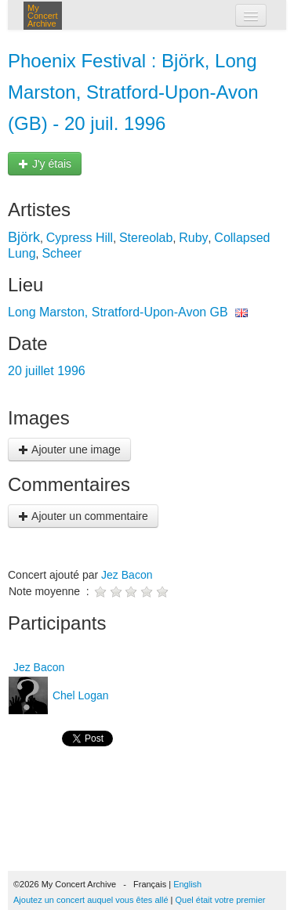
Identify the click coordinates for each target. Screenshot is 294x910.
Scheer (62, 253)
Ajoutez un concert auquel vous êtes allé (91, 900)
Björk (24, 237)
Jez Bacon (126, 575)
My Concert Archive (42, 15)
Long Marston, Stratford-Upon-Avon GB (118, 312)
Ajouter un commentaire (83, 516)
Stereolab (146, 237)
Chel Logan (79, 695)
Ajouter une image (69, 449)
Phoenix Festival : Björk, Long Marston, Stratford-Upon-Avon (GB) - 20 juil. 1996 (133, 92)
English (187, 884)
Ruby (193, 237)
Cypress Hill (79, 237)
